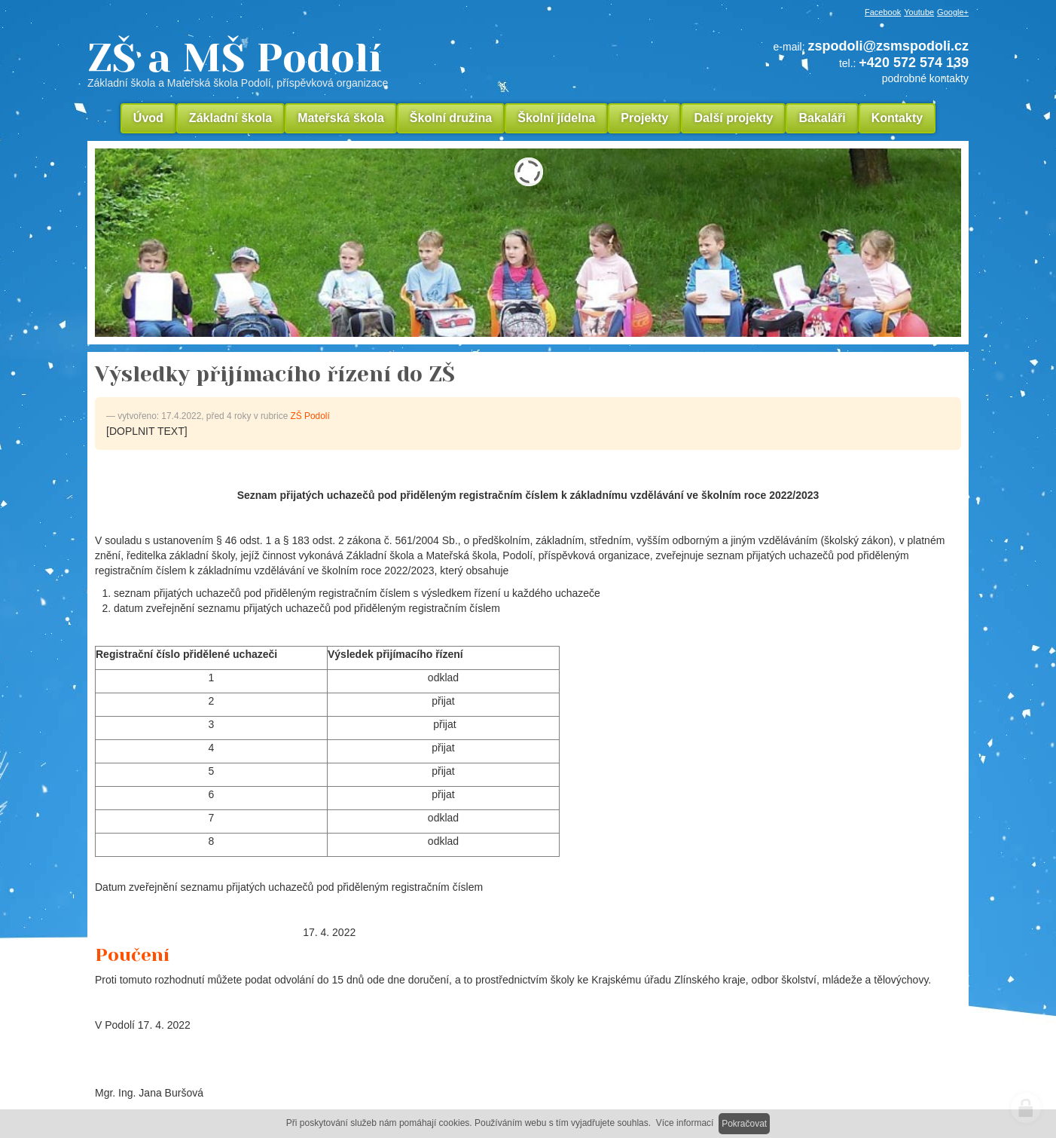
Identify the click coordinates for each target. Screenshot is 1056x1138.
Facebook (883, 12)
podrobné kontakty (925, 78)
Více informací (685, 1123)
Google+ (953, 12)
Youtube (919, 12)
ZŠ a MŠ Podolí (339, 63)
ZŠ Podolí (310, 416)
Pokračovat (744, 1123)
